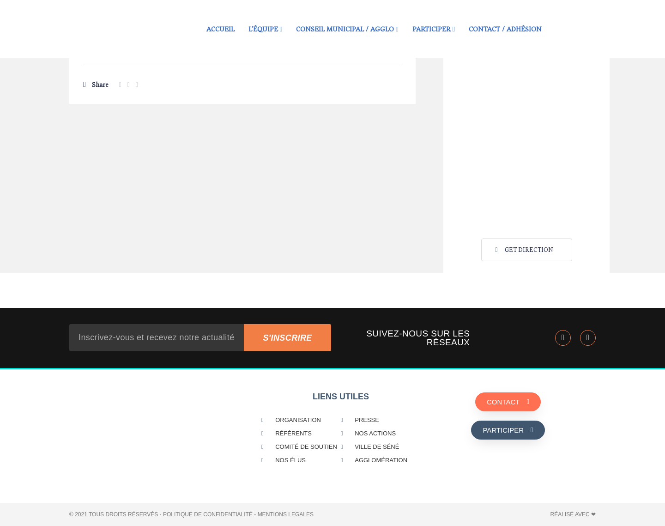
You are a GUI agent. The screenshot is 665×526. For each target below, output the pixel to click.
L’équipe (265, 28)
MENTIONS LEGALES (286, 514)
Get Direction (523, 250)
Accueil (220, 28)
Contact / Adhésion (505, 28)
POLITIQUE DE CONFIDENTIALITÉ (208, 514)
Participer (433, 28)
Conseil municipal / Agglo (347, 28)
